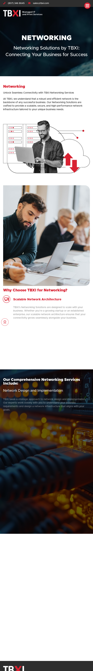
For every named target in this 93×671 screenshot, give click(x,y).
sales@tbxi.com (41, 3)
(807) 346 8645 (16, 3)
